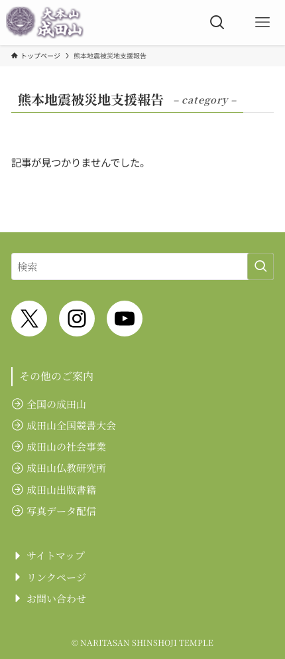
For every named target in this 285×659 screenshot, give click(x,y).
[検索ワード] (142, 266)
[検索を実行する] (260, 266)
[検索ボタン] (217, 22)
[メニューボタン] (262, 22)
